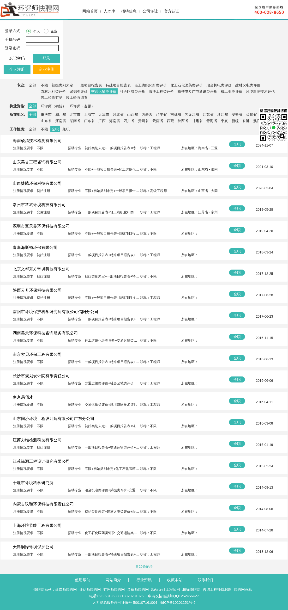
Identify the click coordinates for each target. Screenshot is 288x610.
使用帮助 (82, 580)
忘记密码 (17, 58)
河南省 (60, 121)
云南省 (157, 121)
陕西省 (183, 121)
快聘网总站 (243, 589)
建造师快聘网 (66, 589)
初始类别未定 (62, 85)
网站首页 (90, 11)
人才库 (109, 11)
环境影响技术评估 (260, 91)
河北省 (118, 114)
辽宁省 (161, 114)
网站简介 (113, 580)
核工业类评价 (231, 91)
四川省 (129, 121)
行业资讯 (144, 580)
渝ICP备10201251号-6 (178, 602)
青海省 (211, 121)
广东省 (89, 121)
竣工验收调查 (77, 97)
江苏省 (208, 114)
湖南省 (75, 121)
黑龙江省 (192, 114)
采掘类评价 (79, 91)
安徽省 (237, 114)
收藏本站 (174, 580)
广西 (102, 121)
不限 (44, 85)
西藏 (170, 121)
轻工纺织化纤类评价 (150, 85)
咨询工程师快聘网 (217, 589)
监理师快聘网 (114, 589)
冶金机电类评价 (219, 85)
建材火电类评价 (247, 85)
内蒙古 (147, 114)
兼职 (66, 129)
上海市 (89, 114)
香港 (246, 121)
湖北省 (60, 114)
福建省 (251, 114)
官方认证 (171, 11)
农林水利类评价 (53, 91)
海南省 (114, 121)
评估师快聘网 (90, 589)
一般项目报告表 (89, 85)
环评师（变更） (82, 106)
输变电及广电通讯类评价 (197, 91)
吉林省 (175, 114)
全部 (32, 85)
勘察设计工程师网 (165, 589)
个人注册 (17, 69)
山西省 (132, 114)
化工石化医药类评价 (186, 85)
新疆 (235, 121)
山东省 (46, 121)
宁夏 (224, 121)
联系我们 (205, 580)
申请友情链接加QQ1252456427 (173, 596)
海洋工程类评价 (161, 91)
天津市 (103, 114)
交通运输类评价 (103, 91)
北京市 (75, 114)
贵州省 (143, 121)
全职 (55, 129)
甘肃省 (197, 121)
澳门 (256, 121)
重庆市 (46, 114)
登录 (46, 58)
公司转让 (150, 11)
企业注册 (46, 69)
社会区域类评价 (132, 91)
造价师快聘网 (138, 589)
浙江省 (222, 114)
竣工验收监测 (51, 97)
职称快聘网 (191, 589)
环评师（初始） (53, 106)
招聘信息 (129, 11)
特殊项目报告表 (118, 85)
